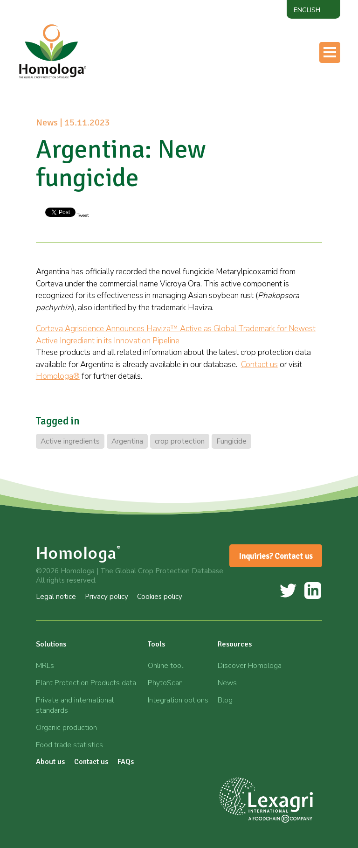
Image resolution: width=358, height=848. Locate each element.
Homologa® (58, 376)
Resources (235, 644)
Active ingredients (70, 441)
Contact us (259, 364)
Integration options (178, 700)
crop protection (180, 441)
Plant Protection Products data (86, 683)
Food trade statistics (69, 745)
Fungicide (231, 441)
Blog (225, 700)
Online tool (165, 665)
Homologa (78, 552)
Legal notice (56, 596)
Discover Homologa (250, 665)
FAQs (125, 761)
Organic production (66, 728)
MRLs (45, 665)
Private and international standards (75, 705)
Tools (156, 644)
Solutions (51, 644)
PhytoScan (165, 683)
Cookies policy (159, 596)
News (227, 683)
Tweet (82, 215)
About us (50, 761)
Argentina (127, 441)
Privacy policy (106, 596)
